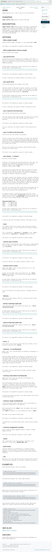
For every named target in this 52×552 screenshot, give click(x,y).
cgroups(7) (14, 530)
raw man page (44, 13)
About (14, 1)
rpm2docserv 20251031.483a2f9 (40, 549)
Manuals (3, 4)
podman (13, 4)
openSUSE (10, 1)
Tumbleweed (8, 4)
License (48, 549)
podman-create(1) (6, 530)
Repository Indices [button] (19, 1)
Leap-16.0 (44, 24)
